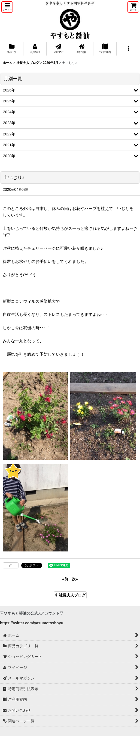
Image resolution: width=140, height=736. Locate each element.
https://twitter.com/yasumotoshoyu (31, 623)
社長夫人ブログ (70, 595)
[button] (7, 7)
